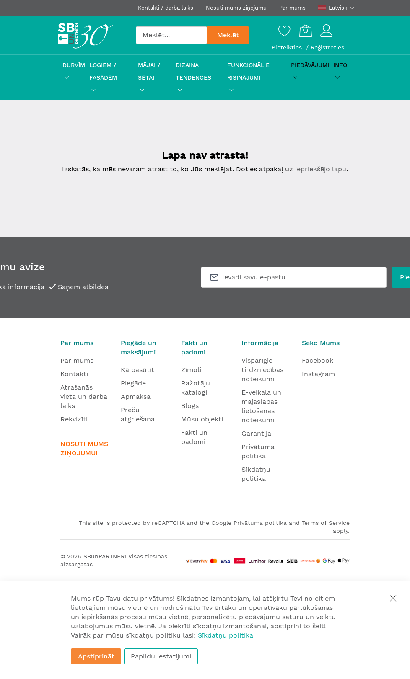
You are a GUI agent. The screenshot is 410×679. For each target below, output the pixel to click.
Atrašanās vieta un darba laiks (83, 396)
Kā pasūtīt (137, 370)
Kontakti (74, 374)
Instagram (318, 374)
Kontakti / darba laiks (165, 8)
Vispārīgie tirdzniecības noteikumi (262, 369)
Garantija (256, 433)
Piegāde (133, 383)
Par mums (292, 8)
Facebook (317, 360)
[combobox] (171, 35)
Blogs (190, 406)
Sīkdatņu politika (225, 635)
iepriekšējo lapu (320, 169)
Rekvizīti (74, 419)
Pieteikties (288, 47)
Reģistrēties (327, 47)
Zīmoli (191, 370)
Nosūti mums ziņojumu (236, 8)
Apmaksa (136, 396)
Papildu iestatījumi (161, 656)
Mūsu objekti (202, 419)
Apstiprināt (96, 656)
